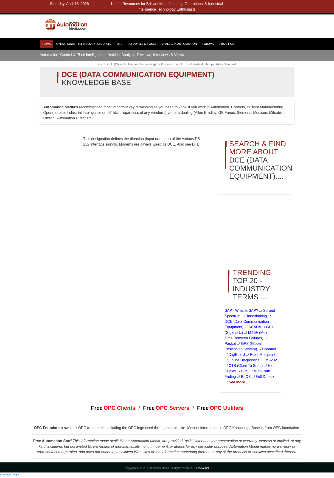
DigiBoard (237, 355)
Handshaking (256, 316)
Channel (269, 349)
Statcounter (9, 475)
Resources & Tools (142, 44)
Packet (231, 344)
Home (46, 44)
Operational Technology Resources (83, 44)
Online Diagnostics (244, 360)
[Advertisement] (190, 24)
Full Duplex (265, 377)
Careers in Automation (179, 44)
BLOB (246, 377)
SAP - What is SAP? (242, 310)
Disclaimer (202, 468)
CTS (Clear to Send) (246, 366)
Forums (208, 44)
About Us (226, 44)
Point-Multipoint (262, 355)
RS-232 (270, 360)
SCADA (255, 327)
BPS (245, 371)
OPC (119, 44)
